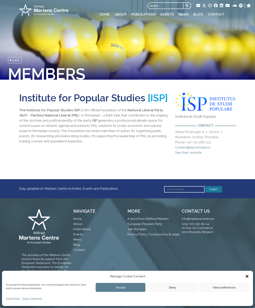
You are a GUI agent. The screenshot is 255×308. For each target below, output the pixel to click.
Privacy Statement (32, 298)
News (183, 14)
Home (105, 14)
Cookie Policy (13, 298)
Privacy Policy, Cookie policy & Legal (153, 234)
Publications (143, 14)
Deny (172, 287)
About (121, 14)
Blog (198, 14)
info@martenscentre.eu (198, 219)
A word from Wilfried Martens (148, 219)
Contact (216, 14)
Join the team (137, 229)
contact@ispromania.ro (192, 147)
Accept (120, 287)
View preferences (224, 287)
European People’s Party (145, 224)
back (15, 60)
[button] (247, 276)
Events (167, 14)
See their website (188, 152)
